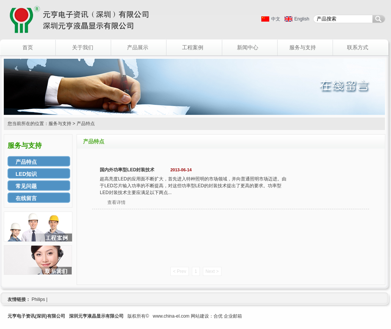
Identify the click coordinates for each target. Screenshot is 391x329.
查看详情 (116, 202)
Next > (212, 271)
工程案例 (192, 47)
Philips (38, 299)
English (301, 19)
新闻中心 (247, 47)
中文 (275, 19)
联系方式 (357, 47)
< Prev (179, 271)
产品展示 (137, 47)
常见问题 (26, 186)
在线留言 (26, 198)
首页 (27, 47)
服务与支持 (302, 47)
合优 (218, 316)
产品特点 (26, 162)
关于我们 (82, 47)
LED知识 (26, 174)
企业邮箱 (233, 316)
